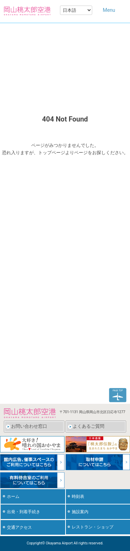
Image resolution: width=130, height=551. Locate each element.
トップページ (51, 152)
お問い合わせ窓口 (29, 426)
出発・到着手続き (23, 511)
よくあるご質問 (88, 426)
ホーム (13, 496)
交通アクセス (19, 527)
